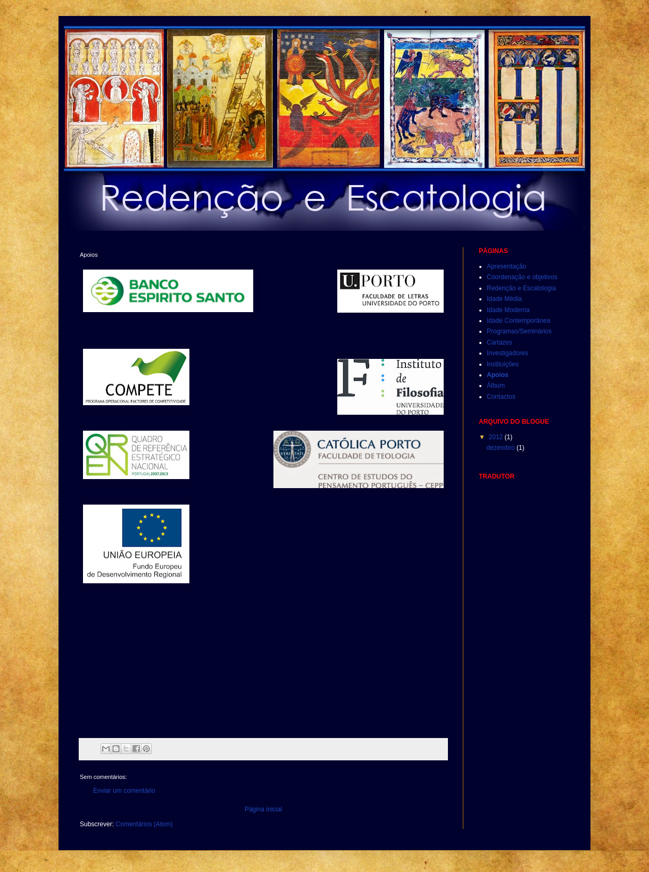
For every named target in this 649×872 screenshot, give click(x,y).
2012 (497, 437)
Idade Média (504, 299)
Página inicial (263, 809)
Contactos (501, 396)
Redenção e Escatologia (521, 288)
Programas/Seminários (519, 331)
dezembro (501, 447)
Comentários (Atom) (143, 824)
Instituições (503, 364)
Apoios (498, 375)
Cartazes (499, 342)
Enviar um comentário (124, 790)
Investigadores (507, 353)
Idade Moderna (508, 310)
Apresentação (506, 266)
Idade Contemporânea (518, 320)
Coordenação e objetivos (522, 277)
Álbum (496, 385)
